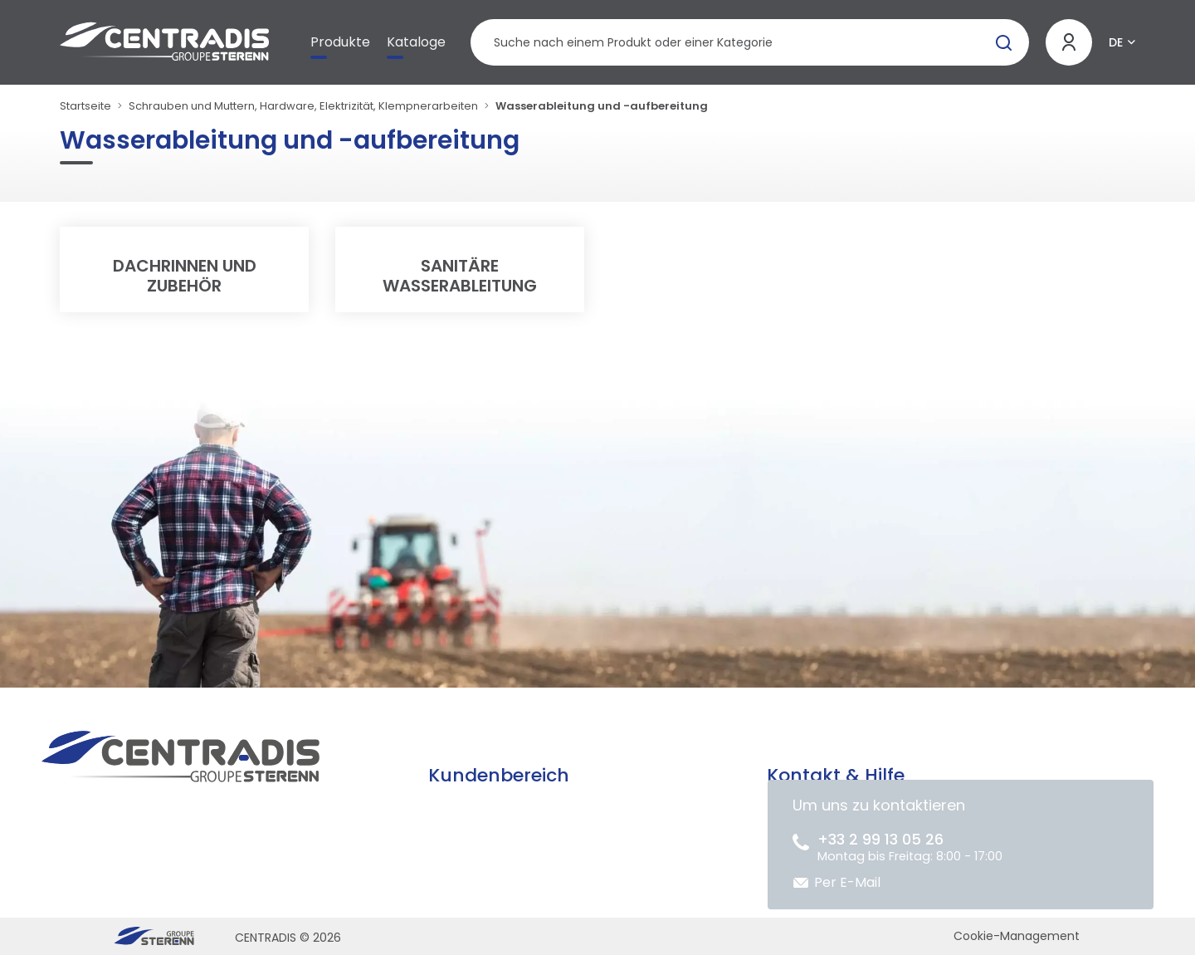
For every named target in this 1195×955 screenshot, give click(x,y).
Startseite (85, 106)
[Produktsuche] (750, 42)
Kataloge (416, 41)
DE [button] (1116, 42)
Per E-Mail (847, 882)
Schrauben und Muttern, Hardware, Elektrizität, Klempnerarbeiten (303, 106)
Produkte (340, 41)
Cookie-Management (1017, 936)
